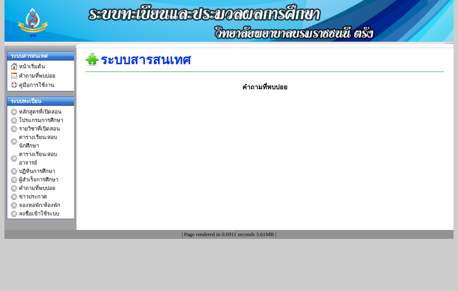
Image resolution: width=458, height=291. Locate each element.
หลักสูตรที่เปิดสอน (40, 112)
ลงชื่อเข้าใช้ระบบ (39, 214)
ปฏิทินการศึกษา (37, 171)
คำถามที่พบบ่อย (37, 188)
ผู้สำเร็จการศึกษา (38, 180)
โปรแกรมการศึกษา (41, 120)
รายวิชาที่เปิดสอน (39, 129)
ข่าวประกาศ (33, 197)
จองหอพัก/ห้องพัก (39, 205)
